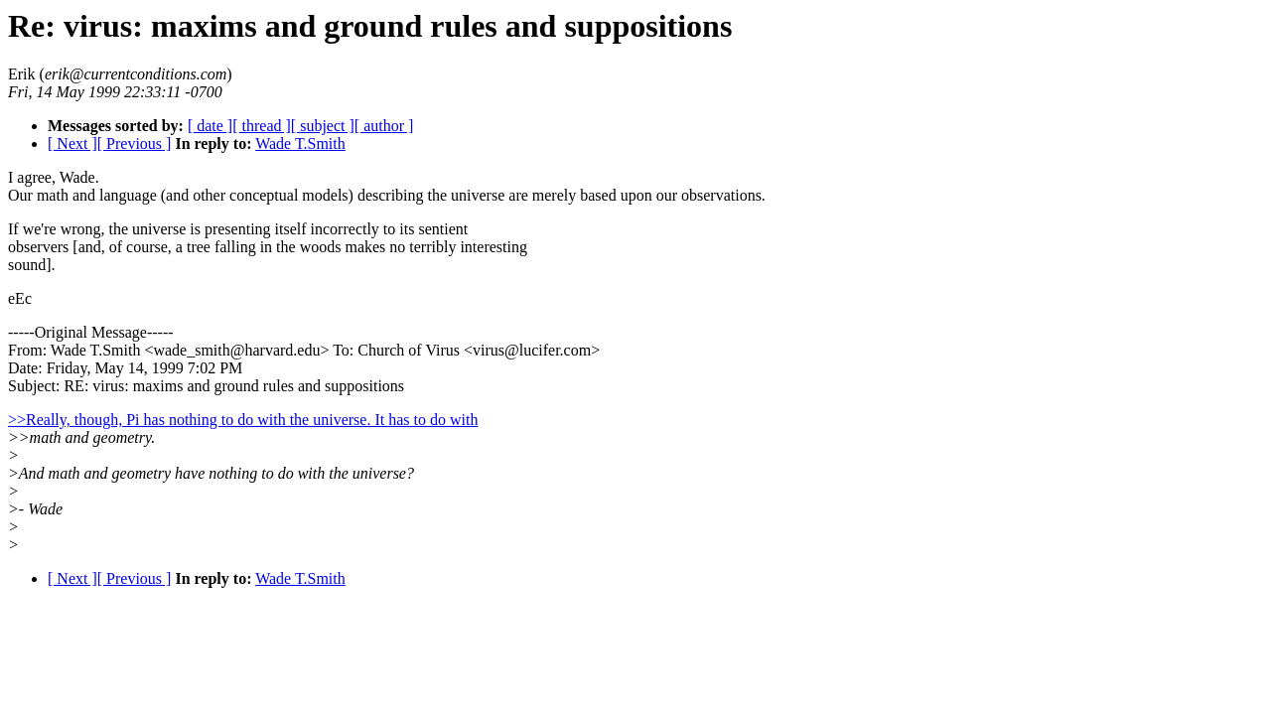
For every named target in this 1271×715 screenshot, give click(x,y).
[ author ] (384, 125)
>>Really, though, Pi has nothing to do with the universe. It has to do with (243, 419)
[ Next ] (72, 143)
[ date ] (210, 125)
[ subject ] (322, 125)
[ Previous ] (134, 143)
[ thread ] (261, 125)
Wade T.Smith (300, 143)
